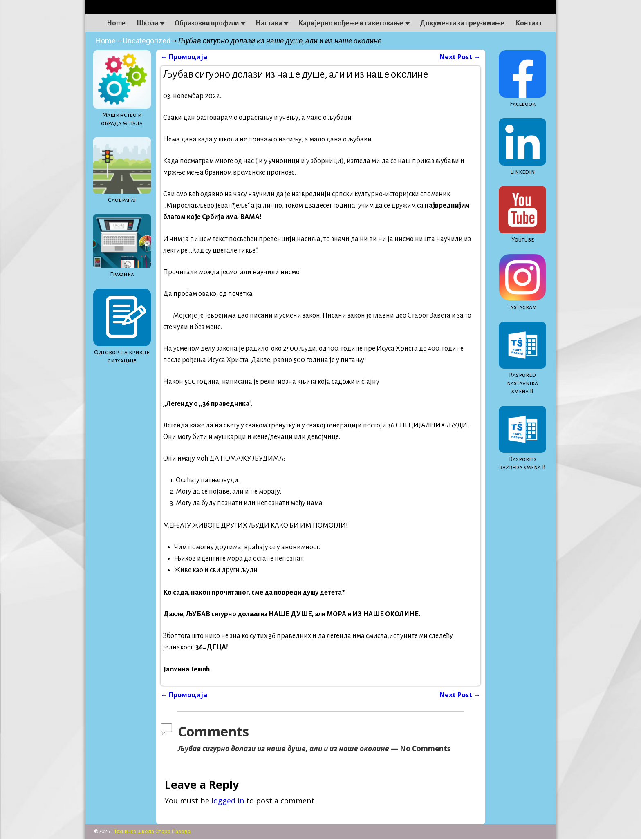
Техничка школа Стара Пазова (152, 831)
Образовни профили (212, 23)
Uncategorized (146, 40)
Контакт (528, 23)
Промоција (184, 56)
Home (116, 23)
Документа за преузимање (462, 23)
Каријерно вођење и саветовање (356, 23)
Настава (274, 23)
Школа (153, 23)
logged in (227, 800)
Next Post (459, 56)
